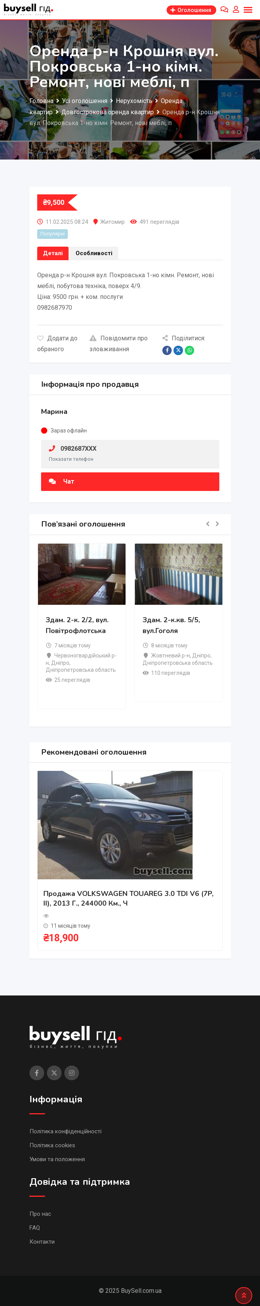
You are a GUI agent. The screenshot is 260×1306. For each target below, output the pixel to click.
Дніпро (60, 663)
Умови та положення (57, 1159)
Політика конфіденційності (65, 1131)
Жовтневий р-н (170, 655)
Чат (61, 481)
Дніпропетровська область (81, 670)
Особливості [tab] (94, 253)
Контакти (42, 1241)
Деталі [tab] (53, 253)
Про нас (40, 1213)
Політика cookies (52, 1145)
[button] (208, 524)
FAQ (34, 1227)
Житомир (112, 221)
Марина (54, 411)
